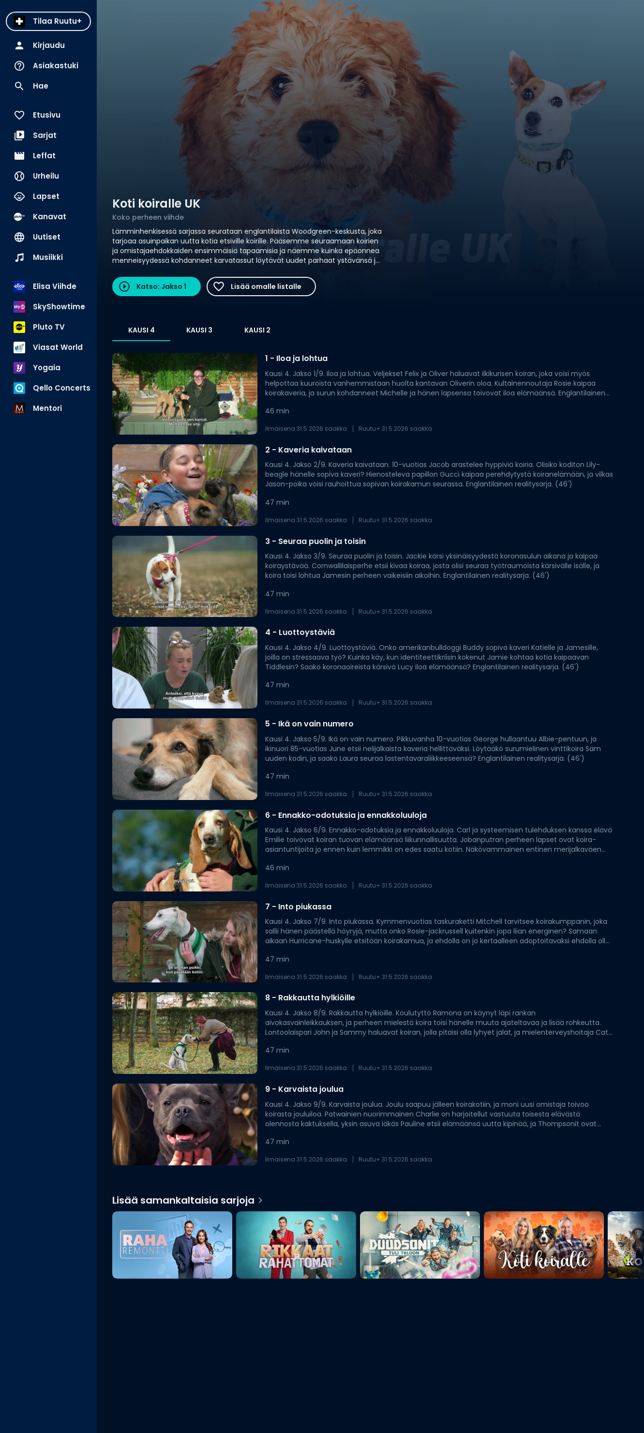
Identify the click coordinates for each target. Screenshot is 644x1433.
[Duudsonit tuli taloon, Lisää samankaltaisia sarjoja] (420, 1245)
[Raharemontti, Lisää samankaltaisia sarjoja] (172, 1245)
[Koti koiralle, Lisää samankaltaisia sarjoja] (544, 1245)
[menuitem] (48, 21)
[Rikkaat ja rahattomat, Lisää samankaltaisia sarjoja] (296, 1245)
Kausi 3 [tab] (199, 330)
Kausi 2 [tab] (257, 330)
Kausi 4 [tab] (141, 330)
